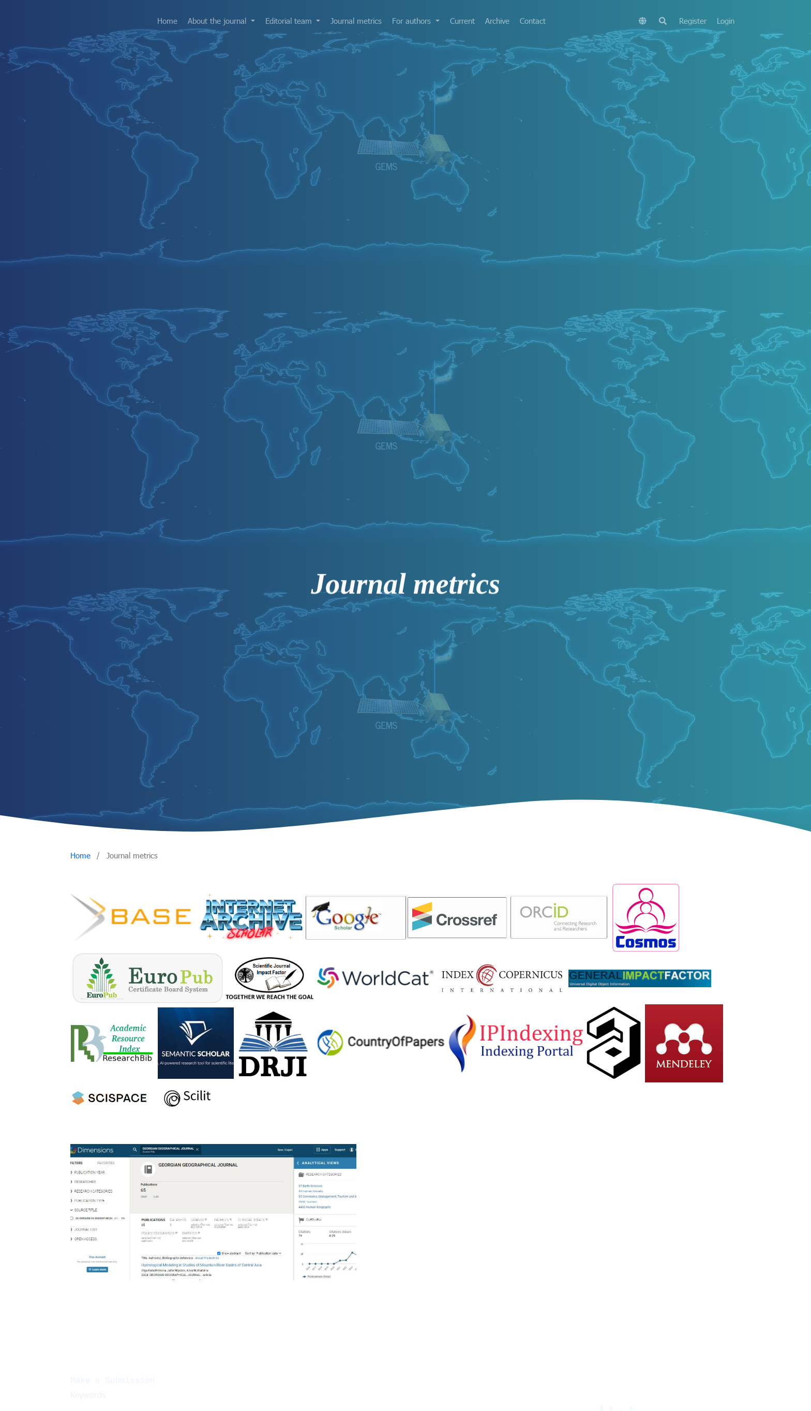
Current (462, 21)
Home (167, 21)
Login (725, 21)
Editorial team (289, 21)
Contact (533, 21)
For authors (412, 21)
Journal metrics (356, 21)
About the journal (218, 21)
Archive (497, 21)
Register (693, 21)
